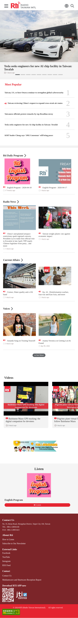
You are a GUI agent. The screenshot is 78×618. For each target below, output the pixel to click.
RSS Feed (6, 566)
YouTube (5, 559)
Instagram (6, 563)
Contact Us (7, 523)
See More (39, 355)
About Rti (7, 537)
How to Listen (7, 542)
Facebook (5, 555)
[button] (17, 74)
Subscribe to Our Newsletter (12, 546)
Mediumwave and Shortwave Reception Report (19, 580)
